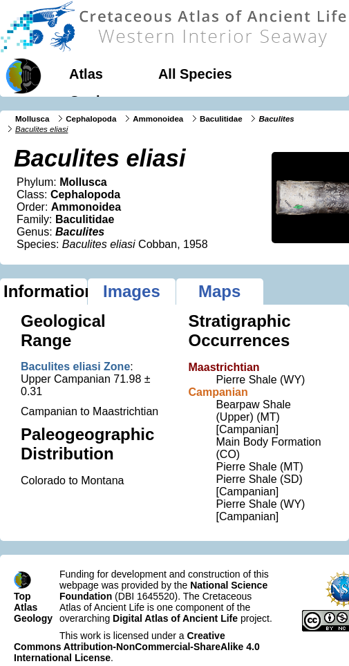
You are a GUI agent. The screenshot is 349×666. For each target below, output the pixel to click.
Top (22, 596)
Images (131, 291)
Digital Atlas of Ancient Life (175, 618)
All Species (195, 74)
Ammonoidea (158, 119)
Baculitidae (221, 119)
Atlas (86, 74)
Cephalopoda (91, 119)
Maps (219, 291)
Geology (96, 100)
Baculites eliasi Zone (75, 366)
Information (45, 291)
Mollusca (32, 119)
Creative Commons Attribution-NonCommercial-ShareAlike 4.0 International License (137, 646)
